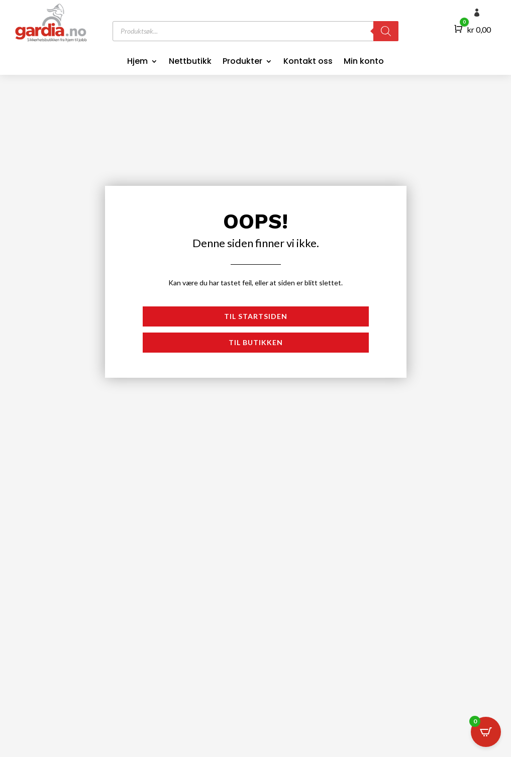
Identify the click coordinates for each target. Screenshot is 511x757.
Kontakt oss (308, 62)
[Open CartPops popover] (486, 732)
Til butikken (256, 342)
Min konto (364, 62)
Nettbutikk (190, 62)
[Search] (385, 31)
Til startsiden (255, 316)
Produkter (242, 62)
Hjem (137, 62)
